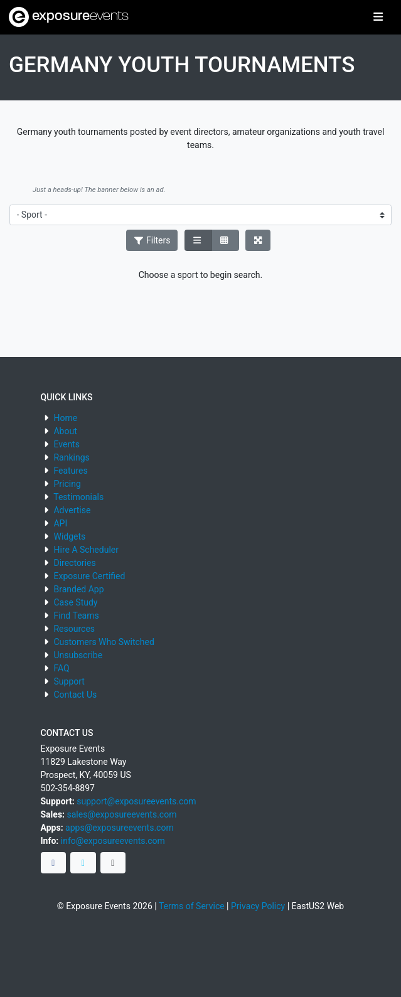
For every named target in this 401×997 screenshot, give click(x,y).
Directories (74, 563)
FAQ (61, 668)
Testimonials (78, 497)
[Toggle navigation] (378, 17)
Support (68, 681)
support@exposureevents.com (136, 801)
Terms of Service (192, 906)
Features (70, 471)
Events (66, 444)
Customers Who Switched (103, 642)
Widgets (69, 536)
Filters (152, 240)
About (65, 431)
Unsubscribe (77, 655)
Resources (74, 629)
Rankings (71, 457)
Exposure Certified (89, 576)
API (60, 523)
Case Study (75, 602)
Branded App (78, 589)
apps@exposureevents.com (119, 828)
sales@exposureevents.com (122, 814)
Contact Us (75, 695)
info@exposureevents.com (113, 841)
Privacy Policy (258, 906)
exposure (69, 17)
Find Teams (76, 615)
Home (65, 418)
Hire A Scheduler (85, 550)
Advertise (71, 510)
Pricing (66, 484)
